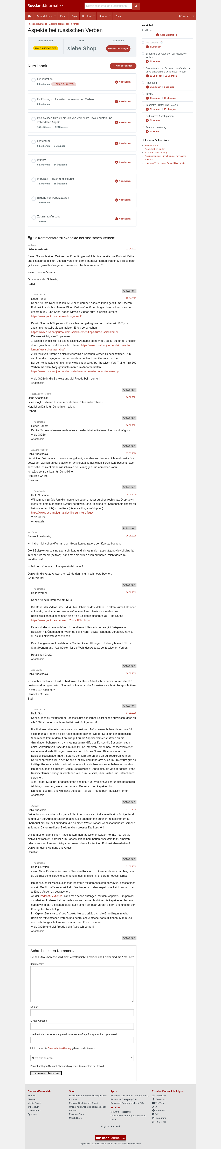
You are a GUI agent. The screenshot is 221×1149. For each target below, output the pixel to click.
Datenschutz (34, 1110)
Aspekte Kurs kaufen (155, 149)
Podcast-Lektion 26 (51, 896)
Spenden (32, 1114)
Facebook (159, 1099)
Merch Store (75, 1118)
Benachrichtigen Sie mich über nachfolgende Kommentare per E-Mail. (82, 1061)
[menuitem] (29, 16)
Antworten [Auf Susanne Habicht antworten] (129, 487)
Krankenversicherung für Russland (128, 1115)
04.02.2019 (131, 673)
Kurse (63, 16)
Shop (118, 16)
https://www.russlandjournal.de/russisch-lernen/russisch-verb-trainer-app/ (75, 371)
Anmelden (184, 16)
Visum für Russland (120, 1112)
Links (113, 1119)
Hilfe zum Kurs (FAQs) (156, 152)
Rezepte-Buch (76, 1114)
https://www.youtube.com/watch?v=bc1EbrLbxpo (60, 620)
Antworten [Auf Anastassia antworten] (129, 389)
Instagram (159, 1118)
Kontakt (32, 1095)
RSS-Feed (159, 1121)
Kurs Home (147, 30)
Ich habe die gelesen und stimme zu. (66, 1048)
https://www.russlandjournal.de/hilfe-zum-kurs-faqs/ (62, 512)
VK (155, 1114)
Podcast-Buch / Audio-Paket (83, 1103)
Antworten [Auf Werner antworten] (129, 584)
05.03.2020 (131, 453)
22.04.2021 (131, 298)
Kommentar (37, 964)
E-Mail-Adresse (39, 1020)
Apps (74, 16)
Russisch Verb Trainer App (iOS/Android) (165, 163)
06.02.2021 (131, 397)
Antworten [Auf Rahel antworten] (129, 290)
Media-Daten (34, 1103)
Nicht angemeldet (45, 48)
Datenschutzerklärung (59, 1048)
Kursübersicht (151, 145)
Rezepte (103, 16)
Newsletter (159, 1095)
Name (34, 1007)
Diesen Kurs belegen (118, 48)
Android (144, 1095)
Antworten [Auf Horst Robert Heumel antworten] (129, 417)
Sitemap (32, 1099)
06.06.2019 (131, 536)
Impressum (33, 1107)
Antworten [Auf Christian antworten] (129, 859)
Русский (115, 1126)
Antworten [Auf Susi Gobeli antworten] (129, 705)
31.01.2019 (131, 809)
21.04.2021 (131, 249)
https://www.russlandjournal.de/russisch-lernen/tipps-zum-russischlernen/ (75, 332)
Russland (87, 16)
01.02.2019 (131, 866)
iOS (137, 1095)
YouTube (158, 1103)
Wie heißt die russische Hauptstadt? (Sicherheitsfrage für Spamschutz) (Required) (74, 1034)
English (105, 1126)
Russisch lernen (44, 16)
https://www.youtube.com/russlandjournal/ (56, 316)
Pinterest (158, 1110)
